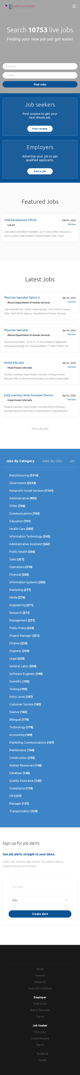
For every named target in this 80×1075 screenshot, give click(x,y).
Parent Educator (14, 362)
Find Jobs (40, 84)
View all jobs (40, 428)
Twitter (42, 1060)
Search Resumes (40, 1010)
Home (40, 969)
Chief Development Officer (20, 220)
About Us (40, 981)
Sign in (40, 1016)
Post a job (40, 171)
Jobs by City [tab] (52, 461)
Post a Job (40, 1003)
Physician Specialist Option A (22, 297)
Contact (40, 975)
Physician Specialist (16, 330)
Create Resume (40, 1038)
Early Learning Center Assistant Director (28, 395)
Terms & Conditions (40, 988)
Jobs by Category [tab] (20, 461)
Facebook (42, 1053)
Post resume (40, 128)
